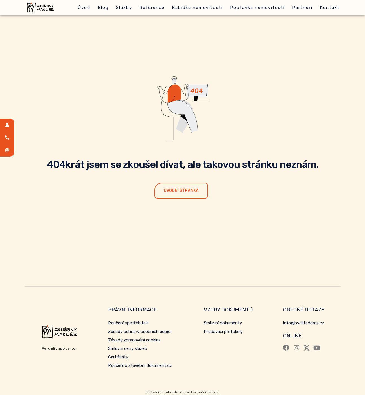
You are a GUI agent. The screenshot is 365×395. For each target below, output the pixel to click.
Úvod (84, 7)
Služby (124, 7)
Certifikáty (118, 356)
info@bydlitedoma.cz (303, 323)
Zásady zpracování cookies (134, 340)
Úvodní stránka (181, 190)
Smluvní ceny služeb (127, 348)
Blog (103, 7)
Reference (152, 7)
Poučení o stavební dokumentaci (140, 365)
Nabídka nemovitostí (197, 7)
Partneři (302, 7)
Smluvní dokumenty (223, 323)
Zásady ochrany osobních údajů (139, 331)
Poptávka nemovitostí (257, 7)
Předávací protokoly (223, 331)
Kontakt (330, 7)
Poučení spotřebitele (128, 323)
